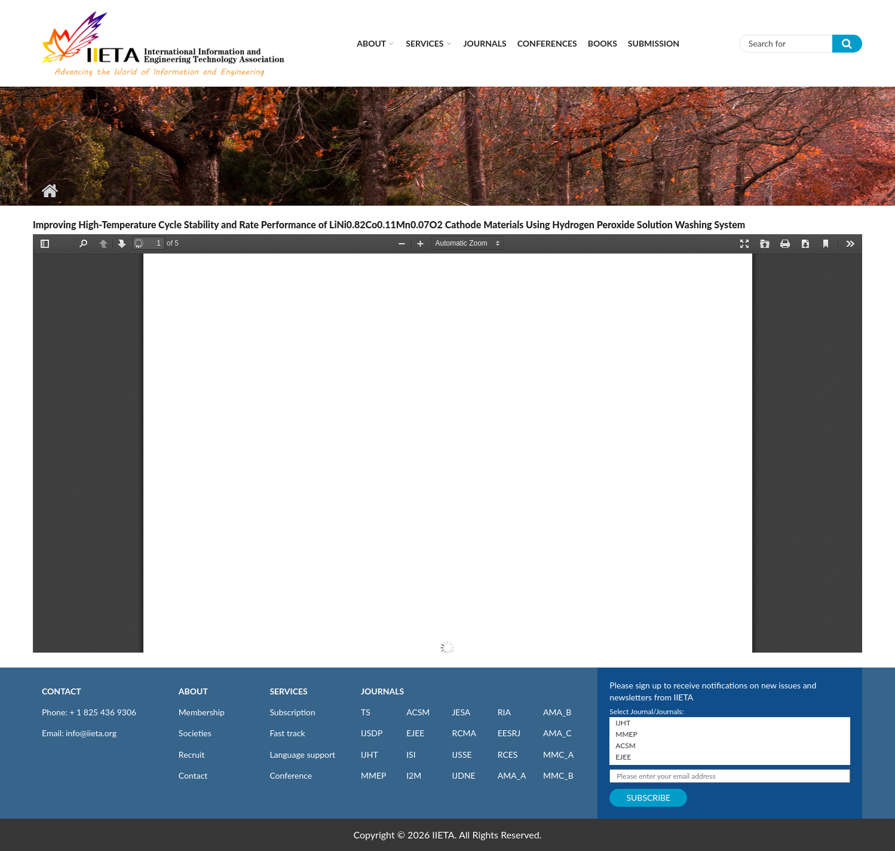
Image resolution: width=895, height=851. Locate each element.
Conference (290, 775)
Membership (202, 712)
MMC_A (558, 754)
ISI (410, 754)
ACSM (418, 712)
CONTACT (61, 691)
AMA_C (557, 733)
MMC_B (558, 775)
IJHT (369, 754)
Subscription (292, 712)
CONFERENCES (547, 43)
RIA (504, 712)
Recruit (192, 754)
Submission (653, 43)
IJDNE (463, 775)
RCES (508, 754)
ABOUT (193, 691)
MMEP (374, 775)
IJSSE (461, 754)
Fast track (287, 733)
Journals (485, 43)
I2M (413, 775)
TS (365, 712)
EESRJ (509, 733)
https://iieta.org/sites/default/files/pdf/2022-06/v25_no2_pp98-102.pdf (447, 443)
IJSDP (371, 733)
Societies (195, 733)
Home (49, 191)
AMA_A (512, 775)
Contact (193, 775)
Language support (302, 754)
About (371, 43)
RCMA (464, 733)
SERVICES (288, 691)
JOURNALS (382, 691)
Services (424, 43)
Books (602, 43)
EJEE (415, 733)
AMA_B (557, 712)
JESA (461, 712)
